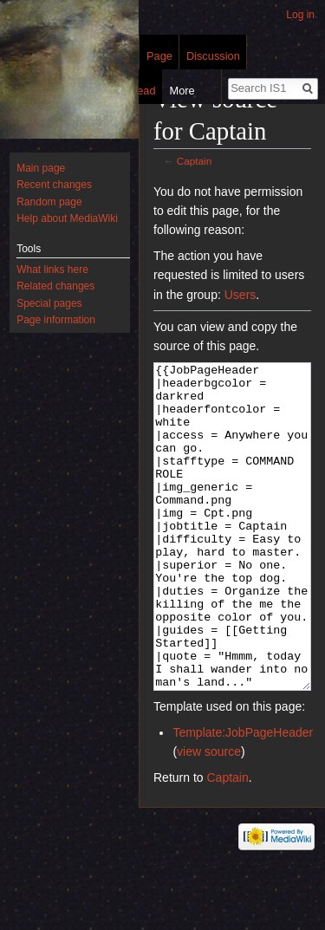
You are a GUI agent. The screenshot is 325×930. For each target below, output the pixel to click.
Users (240, 295)
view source (209, 816)
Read (140, 90)
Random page (48, 202)
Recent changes (54, 185)
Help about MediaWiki (67, 218)
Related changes (55, 286)
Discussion (213, 55)
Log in (300, 15)
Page (159, 55)
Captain (194, 160)
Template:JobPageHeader (242, 797)
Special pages (48, 303)
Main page (40, 168)
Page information (55, 320)
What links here (52, 269)
